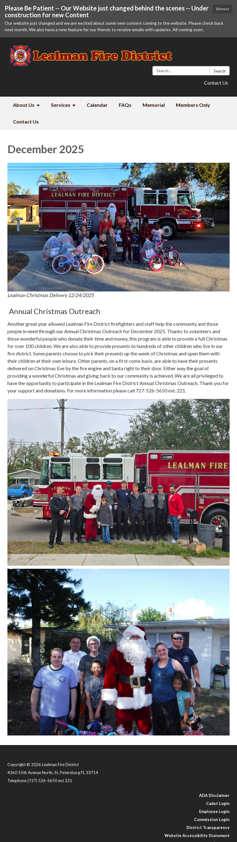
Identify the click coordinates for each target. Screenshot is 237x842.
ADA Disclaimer (214, 795)
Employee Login (214, 811)
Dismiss (222, 8)
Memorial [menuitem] (154, 105)
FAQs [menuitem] (125, 105)
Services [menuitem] (60, 105)
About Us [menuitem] (24, 105)
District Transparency (208, 827)
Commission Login (212, 819)
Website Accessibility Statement (197, 835)
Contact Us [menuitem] (26, 121)
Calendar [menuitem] (97, 105)
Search (220, 71)
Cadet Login (218, 803)
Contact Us (216, 83)
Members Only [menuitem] (193, 105)
